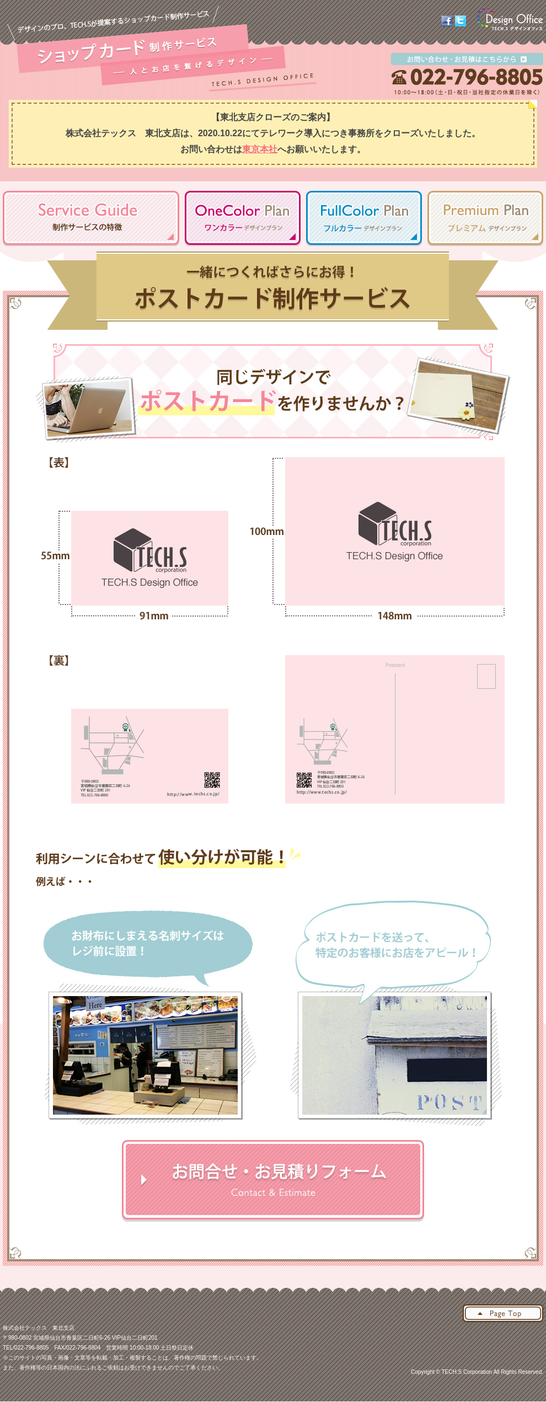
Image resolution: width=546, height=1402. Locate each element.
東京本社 (259, 149)
